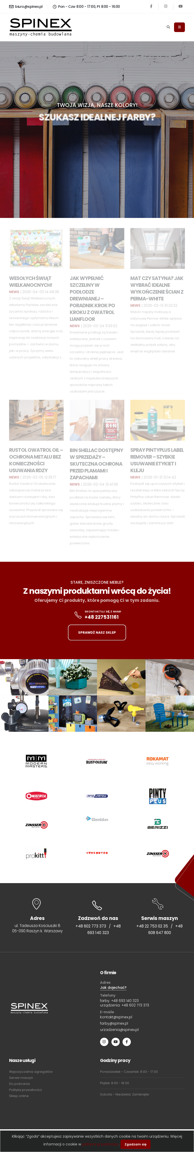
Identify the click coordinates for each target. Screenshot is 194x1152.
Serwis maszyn (21, 1078)
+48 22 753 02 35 (152, 926)
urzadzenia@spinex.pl (119, 1029)
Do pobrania (19, 1084)
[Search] (168, 27)
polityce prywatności (100, 1144)
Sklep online (19, 1096)
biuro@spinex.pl (26, 6)
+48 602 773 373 (91, 926)
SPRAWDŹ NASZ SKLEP (97, 632)
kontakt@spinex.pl (116, 1017)
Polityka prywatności (25, 1090)
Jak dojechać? (113, 987)
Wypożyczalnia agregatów (31, 1072)
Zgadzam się (136, 1144)
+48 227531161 (102, 617)
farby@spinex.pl (114, 1023)
